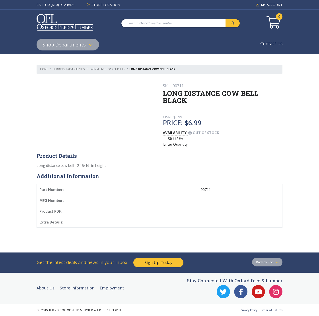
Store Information (77, 288)
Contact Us (271, 43)
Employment (112, 288)
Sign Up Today (158, 262)
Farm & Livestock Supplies (107, 69)
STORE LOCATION (103, 4)
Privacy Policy (249, 310)
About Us (45, 288)
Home (44, 69)
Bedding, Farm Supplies (69, 69)
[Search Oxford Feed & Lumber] (173, 23)
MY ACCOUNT (269, 4)
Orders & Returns (271, 310)
